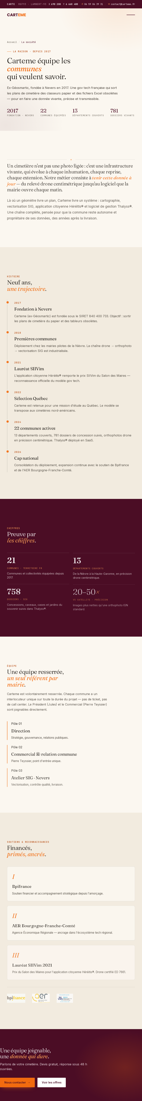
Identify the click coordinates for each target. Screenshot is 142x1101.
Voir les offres (51, 1082)
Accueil (12, 42)
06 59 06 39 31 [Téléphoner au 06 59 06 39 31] (92, 4)
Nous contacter (17, 1082)
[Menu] (131, 15)
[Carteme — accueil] (17, 15)
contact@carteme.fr (121, 4)
